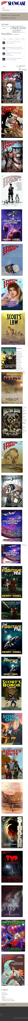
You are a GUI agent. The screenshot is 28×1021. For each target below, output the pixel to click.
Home (3, 8)
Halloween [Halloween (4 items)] (16, 32)
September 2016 (19, 356)
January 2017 (19, 354)
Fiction (12, 43)
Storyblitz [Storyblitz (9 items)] (6, 33)
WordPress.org (24, 545)
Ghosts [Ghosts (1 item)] (22, 30)
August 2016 (18, 357)
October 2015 (19, 362)
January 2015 (19, 367)
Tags (23, 38)
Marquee (15, 59)
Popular (10, 38)
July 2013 (24, 419)
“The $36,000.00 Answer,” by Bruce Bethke (13, 47)
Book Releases (13, 48)
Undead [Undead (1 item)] (13, 34)
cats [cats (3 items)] (13, 30)
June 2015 (18, 363)
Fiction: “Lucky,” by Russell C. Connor (13, 41)
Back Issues (4, 993)
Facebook (4, 1004)
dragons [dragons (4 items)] (18, 30)
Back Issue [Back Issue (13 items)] (19, 27)
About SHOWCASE (5, 10)
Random (17, 38)
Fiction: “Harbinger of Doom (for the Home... (14, 58)
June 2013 (24, 420)
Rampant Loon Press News (7, 999)
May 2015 (18, 365)
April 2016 (18, 360)
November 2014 (19, 368)
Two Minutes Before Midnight (8, 1000)
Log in (23, 426)
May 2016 (18, 359)
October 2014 (19, 370)
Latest (4, 38)
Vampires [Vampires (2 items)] (16, 34)
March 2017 (18, 351)
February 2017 (19, 353)
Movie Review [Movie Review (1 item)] (23, 32)
